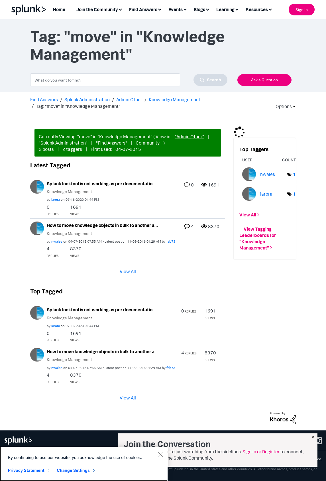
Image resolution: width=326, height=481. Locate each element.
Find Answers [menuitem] (143, 9)
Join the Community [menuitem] (97, 9)
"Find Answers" (111, 143)
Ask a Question (264, 79)
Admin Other (129, 99)
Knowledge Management (174, 99)
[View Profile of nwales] (56, 241)
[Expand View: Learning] (237, 9)
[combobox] (128, 79)
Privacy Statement (26, 470)
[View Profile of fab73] (170, 241)
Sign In (302, 9)
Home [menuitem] (59, 9)
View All (128, 271)
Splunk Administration (87, 99)
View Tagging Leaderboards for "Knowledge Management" (257, 238)
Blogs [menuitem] (199, 9)
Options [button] (282, 106)
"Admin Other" (189, 136)
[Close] (160, 454)
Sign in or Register (261, 451)
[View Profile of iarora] (55, 199)
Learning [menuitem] (225, 9)
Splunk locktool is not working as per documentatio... (101, 183)
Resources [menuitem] (257, 9)
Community (148, 143)
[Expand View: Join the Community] (120, 9)
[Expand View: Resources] (270, 9)
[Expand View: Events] (185, 9)
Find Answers (44, 99)
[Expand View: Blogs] (207, 9)
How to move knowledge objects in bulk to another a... (102, 225)
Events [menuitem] (175, 9)
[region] (84, 464)
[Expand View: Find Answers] (159, 9)
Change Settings (73, 470)
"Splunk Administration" (63, 143)
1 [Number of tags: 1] (294, 174)
